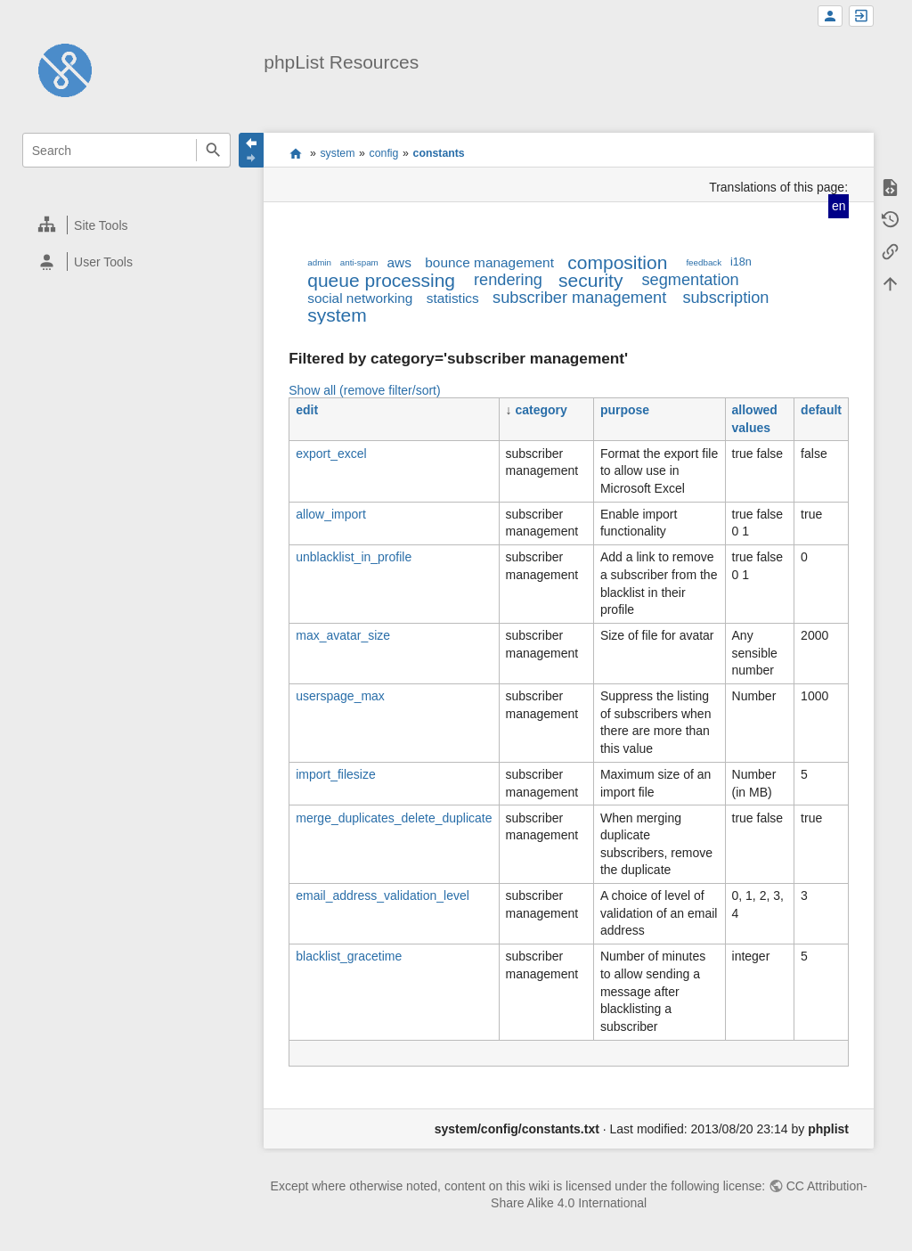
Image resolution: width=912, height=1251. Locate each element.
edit (307, 410)
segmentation (689, 280)
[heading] (127, 224)
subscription (725, 298)
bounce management (489, 262)
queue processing (381, 280)
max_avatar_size (343, 635)
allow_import (331, 514)
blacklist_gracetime (349, 956)
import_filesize (335, 774)
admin (319, 262)
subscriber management (579, 298)
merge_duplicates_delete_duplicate (394, 818)
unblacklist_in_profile (353, 557)
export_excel (331, 453)
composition (617, 262)
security (590, 280)
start (295, 153)
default (821, 410)
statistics (453, 298)
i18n (741, 262)
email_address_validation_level (382, 895)
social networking (359, 298)
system (337, 153)
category (540, 410)
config (384, 153)
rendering (508, 280)
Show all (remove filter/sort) (364, 390)
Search (213, 150)
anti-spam (359, 262)
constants (439, 153)
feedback (703, 262)
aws (399, 262)
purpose (624, 410)
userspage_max (340, 696)
